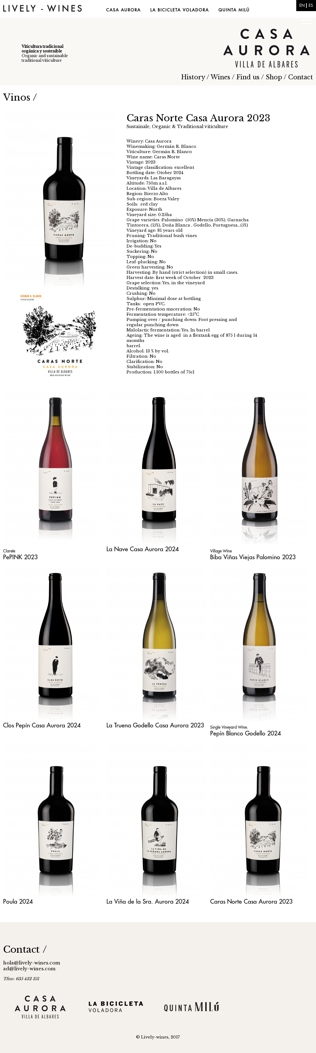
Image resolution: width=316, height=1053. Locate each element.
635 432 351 (27, 978)
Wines (220, 77)
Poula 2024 (18, 902)
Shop (274, 77)
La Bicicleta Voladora (179, 10)
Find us (248, 77)
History (193, 77)
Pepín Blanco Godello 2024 (245, 733)
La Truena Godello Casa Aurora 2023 (155, 725)
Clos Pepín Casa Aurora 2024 (42, 725)
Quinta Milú (234, 10)
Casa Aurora (123, 10)
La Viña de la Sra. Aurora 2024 (147, 902)
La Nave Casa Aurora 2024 (142, 549)
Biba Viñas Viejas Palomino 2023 (253, 557)
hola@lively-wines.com (31, 963)
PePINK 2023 (20, 557)
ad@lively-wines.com (29, 969)
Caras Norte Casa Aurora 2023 (251, 902)
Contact (300, 77)
